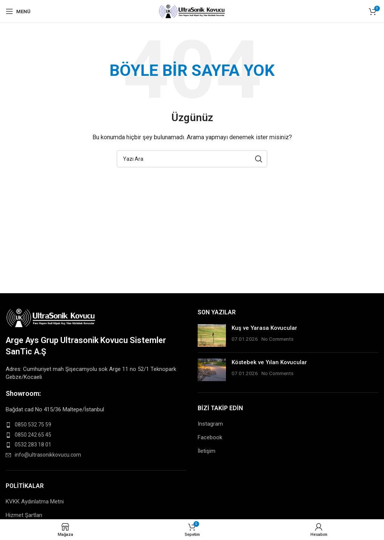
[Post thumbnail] (212, 335)
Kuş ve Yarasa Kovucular (264, 328)
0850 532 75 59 (33, 425)
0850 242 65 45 (33, 435)
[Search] (192, 159)
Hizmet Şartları (24, 515)
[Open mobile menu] (18, 11)
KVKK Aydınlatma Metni (35, 501)
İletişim (206, 451)
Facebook (210, 437)
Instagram (210, 423)
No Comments (277, 339)
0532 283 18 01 (33, 445)
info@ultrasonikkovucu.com (48, 455)
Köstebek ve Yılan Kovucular (269, 362)
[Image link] (51, 317)
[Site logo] (192, 11)
